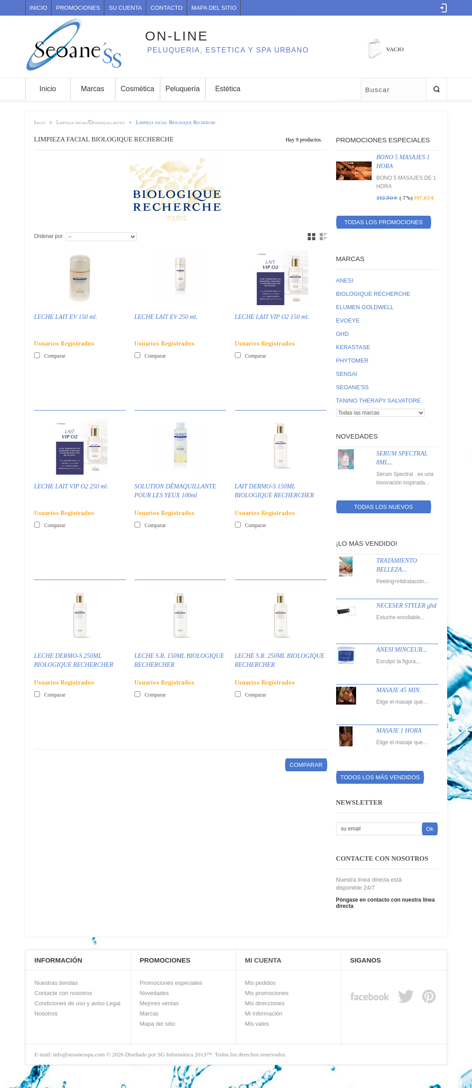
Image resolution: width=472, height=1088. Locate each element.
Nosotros (46, 1013)
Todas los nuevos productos (383, 508)
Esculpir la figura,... (399, 661)
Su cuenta (125, 7)
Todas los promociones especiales (383, 224)
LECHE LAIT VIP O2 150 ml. (272, 317)
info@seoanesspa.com (78, 1054)
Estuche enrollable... (401, 617)
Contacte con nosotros (63, 993)
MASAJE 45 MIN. (399, 690)
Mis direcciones (265, 1003)
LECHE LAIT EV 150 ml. (65, 317)
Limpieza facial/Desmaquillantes (90, 122)
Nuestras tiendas (56, 982)
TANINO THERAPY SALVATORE (378, 400)
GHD (342, 333)
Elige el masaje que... (402, 702)
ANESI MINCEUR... (402, 649)
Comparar (55, 356)
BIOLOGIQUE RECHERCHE (373, 293)
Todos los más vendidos (380, 777)
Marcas (350, 258)
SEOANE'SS (352, 387)
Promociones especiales (383, 140)
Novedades (357, 436)
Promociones (78, 7)
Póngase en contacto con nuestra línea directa (385, 903)
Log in (443, 8)
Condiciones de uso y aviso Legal (78, 1003)
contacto (166, 7)
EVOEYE (348, 320)
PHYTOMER (352, 360)
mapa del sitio (213, 7)
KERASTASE (353, 347)
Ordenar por (48, 236)
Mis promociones (267, 993)
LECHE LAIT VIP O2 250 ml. (71, 486)
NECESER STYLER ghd (406, 605)
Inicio (39, 7)
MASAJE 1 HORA (399, 730)
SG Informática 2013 (182, 1054)
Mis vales (257, 1023)
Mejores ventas (159, 1003)
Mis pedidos (260, 982)
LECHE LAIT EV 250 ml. (166, 317)
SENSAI (346, 374)
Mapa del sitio (157, 1023)
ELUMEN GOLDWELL (365, 307)
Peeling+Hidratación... (403, 581)
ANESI (344, 280)
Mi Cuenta (263, 960)
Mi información (264, 1013)
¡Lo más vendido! (366, 543)
